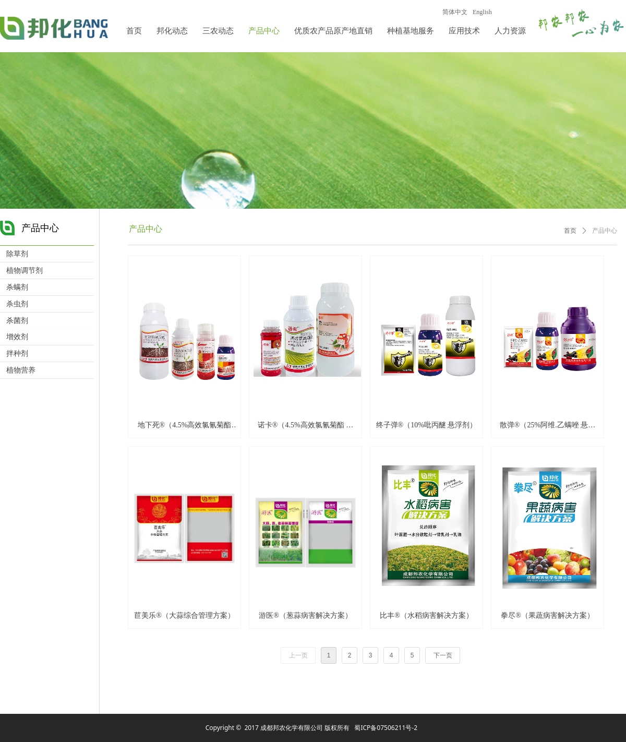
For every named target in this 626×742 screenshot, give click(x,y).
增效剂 (17, 337)
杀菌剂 (17, 321)
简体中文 (454, 12)
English (482, 12)
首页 (570, 230)
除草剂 (17, 254)
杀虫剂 (17, 304)
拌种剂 (17, 353)
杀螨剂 (17, 287)
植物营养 (20, 370)
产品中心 (604, 230)
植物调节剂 (24, 270)
